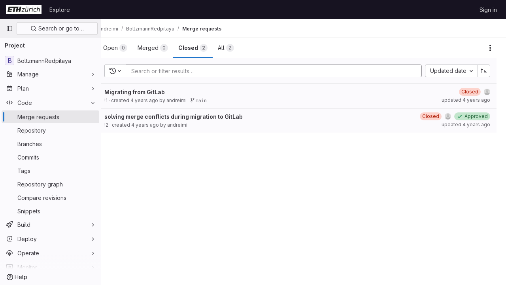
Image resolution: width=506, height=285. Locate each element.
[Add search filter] (282, 71)
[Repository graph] (50, 184)
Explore (59, 9)
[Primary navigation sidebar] (9, 28)
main (211, 100)
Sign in (488, 9)
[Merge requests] (50, 116)
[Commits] (50, 157)
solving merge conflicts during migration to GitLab (186, 116)
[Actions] (490, 48)
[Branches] (50, 143)
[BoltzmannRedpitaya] (50, 60)
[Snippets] (50, 211)
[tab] (128, 48)
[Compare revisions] (50, 197)
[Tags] (50, 170)
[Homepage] (23, 9)
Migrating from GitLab (147, 92)
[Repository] (50, 130)
